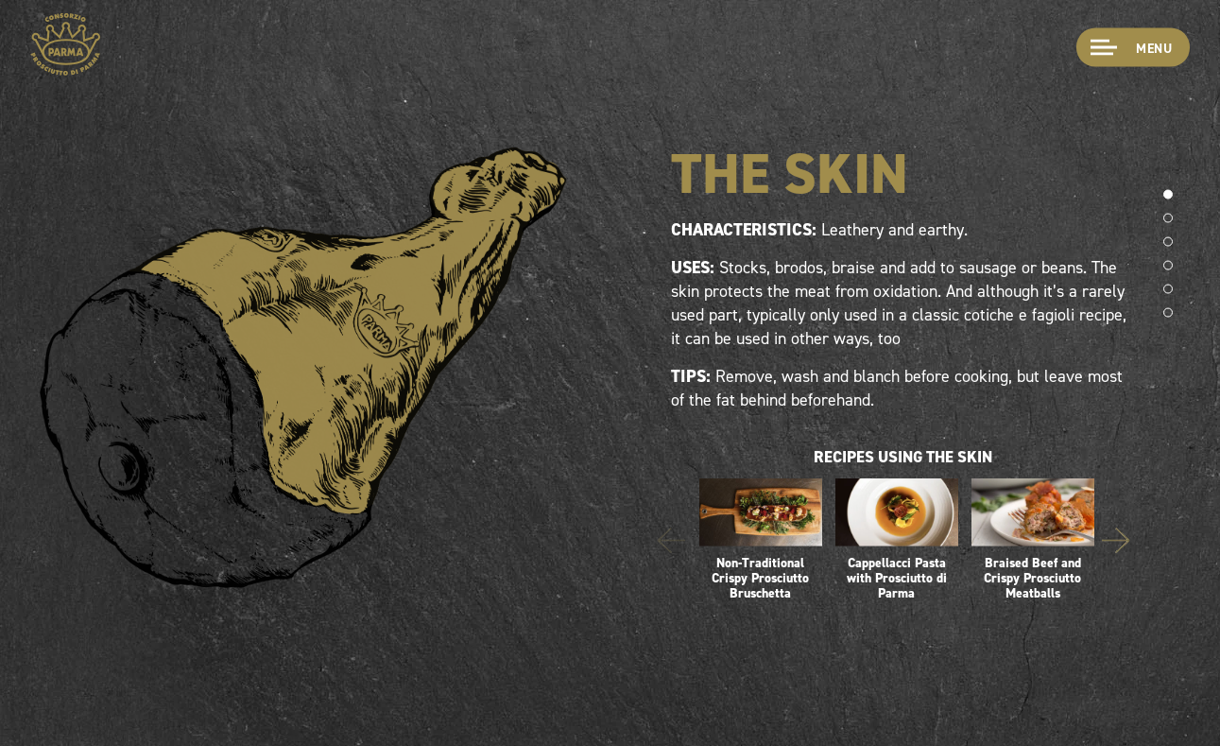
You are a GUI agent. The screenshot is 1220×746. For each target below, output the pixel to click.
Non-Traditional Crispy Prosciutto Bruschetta (760, 539)
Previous (671, 541)
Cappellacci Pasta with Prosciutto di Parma (896, 539)
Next (1116, 541)
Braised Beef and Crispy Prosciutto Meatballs (1032, 539)
